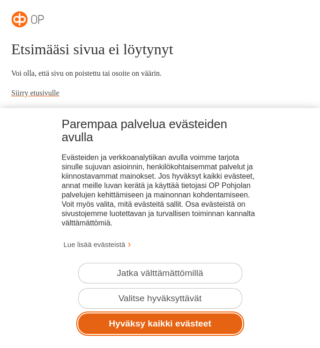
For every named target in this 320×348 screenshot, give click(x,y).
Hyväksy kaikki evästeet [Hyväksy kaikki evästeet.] (160, 323)
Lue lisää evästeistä (95, 244)
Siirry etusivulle (35, 93)
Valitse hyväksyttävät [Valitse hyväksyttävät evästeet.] (160, 298)
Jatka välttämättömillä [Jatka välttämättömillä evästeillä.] (160, 273)
